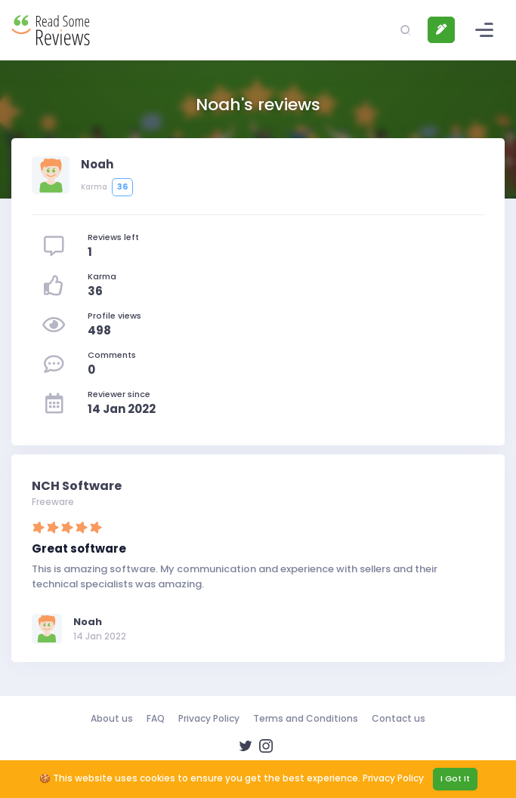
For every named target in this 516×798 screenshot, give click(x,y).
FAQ (156, 718)
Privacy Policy (208, 718)
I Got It (455, 778)
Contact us (398, 718)
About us (112, 718)
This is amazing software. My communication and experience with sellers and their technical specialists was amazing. (234, 576)
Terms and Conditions (305, 718)
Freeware (53, 501)
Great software (79, 548)
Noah (87, 622)
